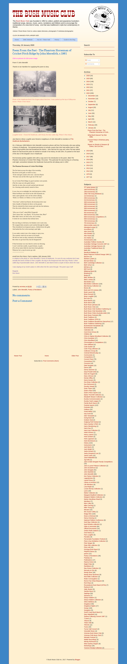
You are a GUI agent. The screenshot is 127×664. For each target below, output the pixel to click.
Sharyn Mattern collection (92, 600)
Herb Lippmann (89, 439)
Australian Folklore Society (93, 242)
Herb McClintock (89, 441)
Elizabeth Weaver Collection (93, 397)
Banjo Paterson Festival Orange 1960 (96, 254)
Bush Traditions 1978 (91, 319)
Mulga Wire (88, 514)
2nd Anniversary (89, 200)
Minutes (86, 510)
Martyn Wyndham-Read (92, 499)
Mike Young (88, 507)
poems (86, 553)
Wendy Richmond (90, 641)
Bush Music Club (22, 21)
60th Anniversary (89, 215)
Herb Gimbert (88, 436)
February (91, 125)
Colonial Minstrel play (91, 353)
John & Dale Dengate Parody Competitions (98, 462)
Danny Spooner (89, 370)
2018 (88, 153)
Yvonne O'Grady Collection (93, 648)
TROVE (86, 625)
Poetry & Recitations (35, 289)
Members (87, 501)
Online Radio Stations (91, 530)
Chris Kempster (89, 338)
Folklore (86, 409)
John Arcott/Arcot (89, 468)
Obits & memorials (90, 526)
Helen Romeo (88, 432)
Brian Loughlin (89, 296)
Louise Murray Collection (92, 489)
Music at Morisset (90, 516)
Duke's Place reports (91, 393)
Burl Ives (87, 298)
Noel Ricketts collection (92, 524)
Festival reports (89, 405)
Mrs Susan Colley (90, 512)
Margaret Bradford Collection (93, 495)
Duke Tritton (88, 388)
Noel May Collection (90, 522)
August (90, 107)
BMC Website (27, 40)
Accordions (87, 229)
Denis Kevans (88, 380)
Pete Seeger (88, 543)
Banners (87, 256)
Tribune (86, 621)
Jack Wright (88, 449)
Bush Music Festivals (91, 315)
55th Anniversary (89, 210)
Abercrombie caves (90, 225)
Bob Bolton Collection (91, 284)
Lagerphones (88, 478)
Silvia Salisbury (89, 602)
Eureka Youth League (91, 401)
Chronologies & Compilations (93, 342)
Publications (88, 560)
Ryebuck (87, 587)
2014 (88, 165)
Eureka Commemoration (92, 399)
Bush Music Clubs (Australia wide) (95, 313)
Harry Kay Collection (91, 430)
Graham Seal (88, 420)
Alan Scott (87, 231)
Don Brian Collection (91, 382)
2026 (88, 75)
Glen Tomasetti (89, 416)
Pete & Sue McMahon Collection (95, 541)
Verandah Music (89, 631)
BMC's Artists (88, 279)
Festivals (87, 407)
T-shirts (86, 618)
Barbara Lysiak (89, 258)
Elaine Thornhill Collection (92, 395)
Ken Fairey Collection (91, 476)
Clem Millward (88, 344)
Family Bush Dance (90, 403)
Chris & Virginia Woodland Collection (96, 336)
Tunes (86, 627)
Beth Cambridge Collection (93, 263)
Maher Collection (89, 493)
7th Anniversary (89, 223)
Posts (88, 60)
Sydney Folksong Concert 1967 (94, 616)
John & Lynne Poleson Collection (95, 466)
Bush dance (88, 302)
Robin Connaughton (90, 579)
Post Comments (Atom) (51, 361)
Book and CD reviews (91, 290)
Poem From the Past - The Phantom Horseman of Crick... (98, 131)
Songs (86, 608)
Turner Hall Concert (90, 629)
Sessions (87, 595)
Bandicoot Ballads (90, 252)
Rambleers (87, 566)
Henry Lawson (89, 434)
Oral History (88, 533)
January (91, 128)
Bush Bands (88, 300)
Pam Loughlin (88, 535)
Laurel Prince (88, 480)
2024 (88, 81)
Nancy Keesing (89, 518)
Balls (85, 250)
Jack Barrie (88, 447)
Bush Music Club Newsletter (93, 311)
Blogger (77, 659)
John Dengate (88, 470)
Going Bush (88, 418)
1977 (88, 177)
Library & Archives (90, 482)
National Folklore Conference (93, 520)
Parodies (87, 537)
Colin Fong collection (91, 349)
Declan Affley (88, 378)
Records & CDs (89, 570)
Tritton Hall (87, 623)
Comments (89, 64)
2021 (88, 90)
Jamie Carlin (88, 455)
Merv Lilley (87, 503)
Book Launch (88, 292)
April (90, 119)
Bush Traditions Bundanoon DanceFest (97, 321)
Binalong (87, 273)
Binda (86, 275)
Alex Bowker (88, 233)
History (57, 40)
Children (87, 334)
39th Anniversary (89, 204)
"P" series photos (89, 187)
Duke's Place (88, 390)
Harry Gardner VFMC (91, 424)
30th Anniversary (89, 202)
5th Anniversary (89, 212)
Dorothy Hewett (89, 386)
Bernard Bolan (89, 261)
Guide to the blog (69, 40)
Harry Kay (87, 428)
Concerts (87, 363)
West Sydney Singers (91, 644)
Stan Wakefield (89, 614)
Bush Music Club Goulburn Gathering (96, 309)
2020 (88, 93)
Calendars (87, 330)
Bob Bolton (87, 282)
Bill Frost (87, 269)
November (91, 98)
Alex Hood (87, 235)
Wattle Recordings (90, 639)
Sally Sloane (88, 589)
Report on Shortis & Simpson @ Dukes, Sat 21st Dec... (98, 145)
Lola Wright (88, 487)
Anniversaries (88, 240)
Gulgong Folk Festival (91, 422)
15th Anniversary (89, 192)
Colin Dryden (88, 347)
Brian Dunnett (88, 294)
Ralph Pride (88, 564)
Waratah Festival (89, 637)
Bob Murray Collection (91, 286)
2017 (88, 156)
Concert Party (88, 359)
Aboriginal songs (89, 227)
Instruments (88, 445)
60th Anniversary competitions (94, 217)
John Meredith (22, 289)
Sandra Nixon (88, 591)
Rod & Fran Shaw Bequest (93, 581)
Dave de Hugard (89, 374)
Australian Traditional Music (93, 248)
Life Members (88, 484)
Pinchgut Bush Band (91, 549)
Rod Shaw (87, 583)
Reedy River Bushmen (91, 574)
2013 (88, 168)
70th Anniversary (89, 221)
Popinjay (87, 558)
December (91, 96)
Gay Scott (87, 413)
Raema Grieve (89, 562)
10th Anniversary (89, 189)
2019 (88, 151)
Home (17, 40)
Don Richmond (89, 384)
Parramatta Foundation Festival (94, 539)
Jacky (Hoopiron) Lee (91, 453)
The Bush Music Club (44, 13)
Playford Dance (89, 551)
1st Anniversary (89, 196)
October (91, 101)
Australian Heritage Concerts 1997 (95, 244)
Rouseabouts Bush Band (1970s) (95, 585)
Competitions (88, 357)
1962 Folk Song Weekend (92, 194)
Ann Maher (87, 238)
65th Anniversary (89, 219)
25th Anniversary (89, 198)
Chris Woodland (89, 340)
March (90, 122)
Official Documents (90, 528)
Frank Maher (88, 411)
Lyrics (86, 491)
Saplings (87, 593)
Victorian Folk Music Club (92, 635)
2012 (88, 171)
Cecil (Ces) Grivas (90, 332)
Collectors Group (89, 351)
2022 (88, 87)
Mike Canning (88, 505)
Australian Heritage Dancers (93, 246)
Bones (86, 288)
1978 (88, 174)
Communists (88, 355)
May (89, 116)
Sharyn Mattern (89, 597)
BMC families (88, 277)
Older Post (75, 356)
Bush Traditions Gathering (92, 323)
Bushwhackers (89, 328)
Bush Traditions (89, 317)
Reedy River (88, 572)
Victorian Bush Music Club (92, 633)
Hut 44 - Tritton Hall (43, 40)
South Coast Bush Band (92, 612)
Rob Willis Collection (91, 576)
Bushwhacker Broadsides (92, 326)
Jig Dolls (87, 460)
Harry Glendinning (90, 426)
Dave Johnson (89, 376)
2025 (88, 78)
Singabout (87, 604)
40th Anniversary (89, 206)
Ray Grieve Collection (91, 568)
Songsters (87, 610)
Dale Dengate (88, 365)
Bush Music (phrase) (91, 305)
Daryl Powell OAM (90, 372)
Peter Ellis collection (90, 545)
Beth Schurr (88, 265)
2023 (88, 84)
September (92, 104)
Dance (86, 367)
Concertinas (88, 361)
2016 (88, 159)
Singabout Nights (89, 606)
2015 (88, 162)
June (90, 113)
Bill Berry (87, 267)
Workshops (88, 646)
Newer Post (18, 356)
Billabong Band (89, 271)
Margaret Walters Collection (93, 497)
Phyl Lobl (87, 547)
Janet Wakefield (89, 457)
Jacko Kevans (88, 451)
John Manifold (88, 472)
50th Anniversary (89, 208)
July (89, 110)
